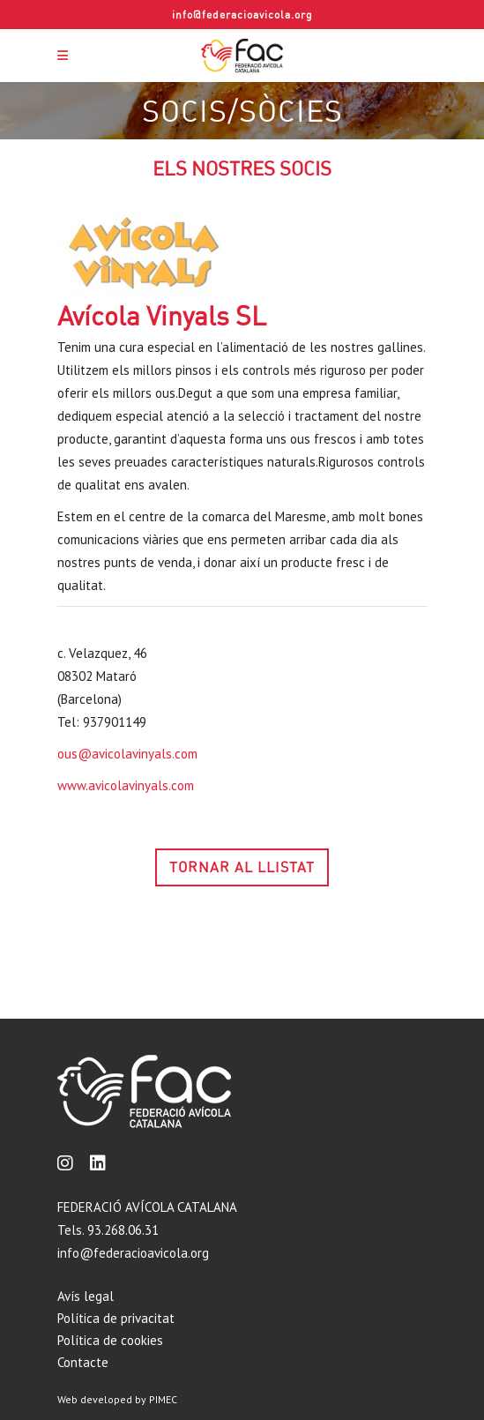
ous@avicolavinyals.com (127, 753)
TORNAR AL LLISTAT (242, 867)
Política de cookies (110, 1340)
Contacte (82, 1362)
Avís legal (85, 1296)
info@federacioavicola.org (242, 14)
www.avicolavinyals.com (125, 785)
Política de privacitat (116, 1318)
